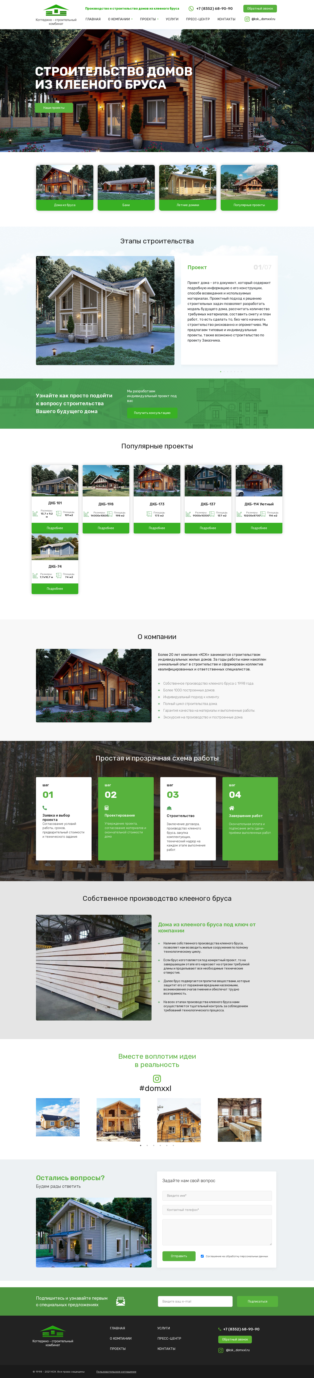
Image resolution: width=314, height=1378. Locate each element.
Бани (126, 205)
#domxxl (155, 1088)
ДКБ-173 (157, 504)
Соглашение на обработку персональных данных (237, 1256)
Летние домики (188, 205)
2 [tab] (147, 1145)
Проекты (148, 19)
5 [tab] (167, 1145)
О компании (119, 19)
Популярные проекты (249, 205)
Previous (186, 313)
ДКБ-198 (106, 504)
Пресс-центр (198, 19)
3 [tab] (154, 1145)
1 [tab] (140, 1145)
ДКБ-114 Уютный (259, 504)
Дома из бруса (64, 205)
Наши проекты (54, 108)
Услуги (172, 19)
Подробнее (55, 528)
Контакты (226, 19)
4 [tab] (160, 1145)
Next (272, 313)
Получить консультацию (152, 413)
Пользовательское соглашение (116, 1371)
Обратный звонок (260, 8)
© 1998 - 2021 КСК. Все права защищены (59, 1371)
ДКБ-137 (208, 504)
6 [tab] (173, 1145)
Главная (93, 19)
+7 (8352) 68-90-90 (241, 1329)
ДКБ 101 (55, 503)
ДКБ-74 (55, 566)
